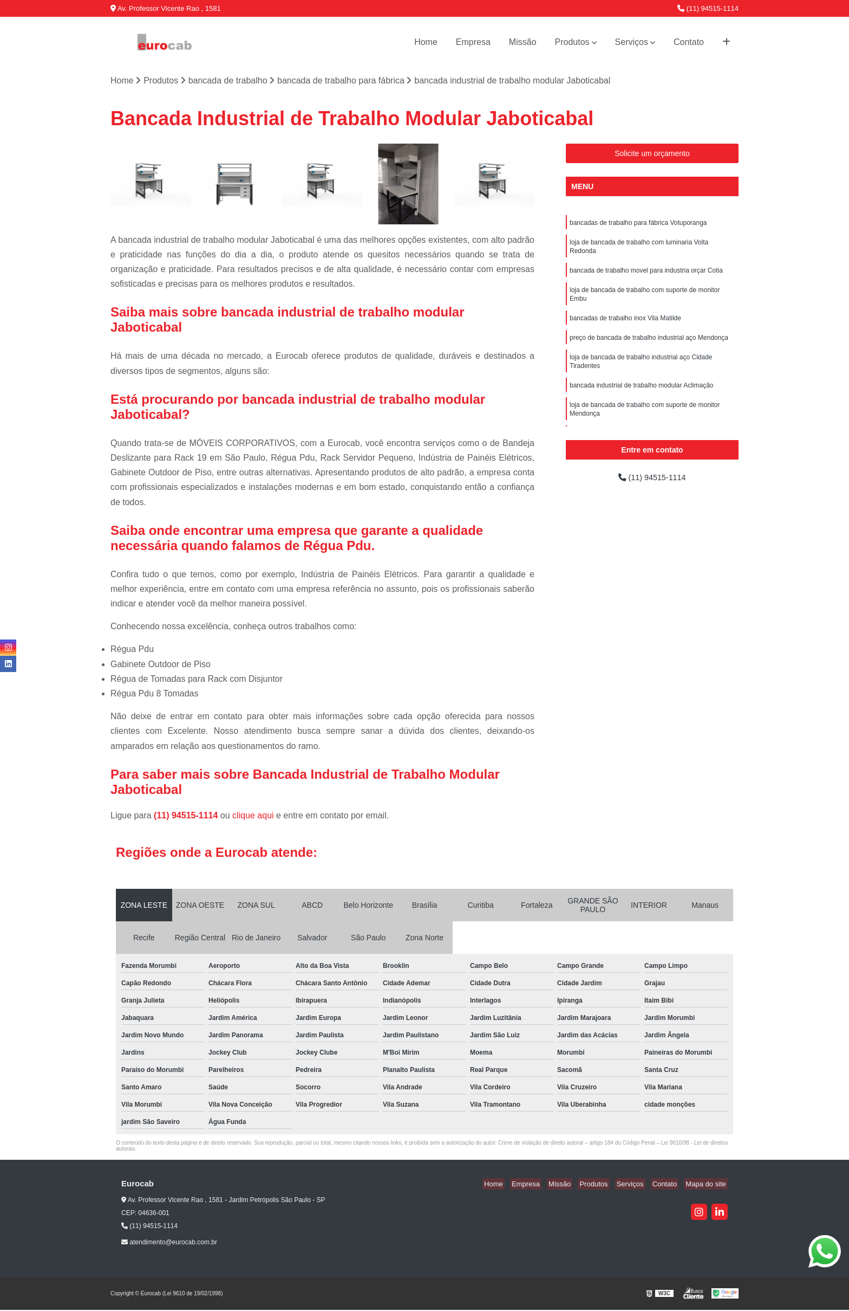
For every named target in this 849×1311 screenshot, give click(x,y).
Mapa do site (707, 1185)
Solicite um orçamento (652, 154)
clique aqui (253, 816)
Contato (689, 42)
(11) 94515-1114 (708, 8)
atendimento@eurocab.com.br (169, 1243)
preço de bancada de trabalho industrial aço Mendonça (649, 347)
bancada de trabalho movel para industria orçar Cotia (646, 275)
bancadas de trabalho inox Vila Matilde (625, 326)
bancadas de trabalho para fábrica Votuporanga (638, 224)
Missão (523, 42)
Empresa (473, 42)
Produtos (572, 42)
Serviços (631, 42)
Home (425, 42)
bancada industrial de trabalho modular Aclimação (642, 398)
